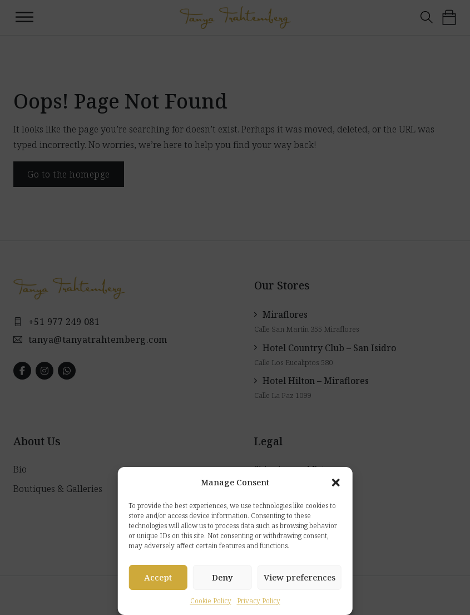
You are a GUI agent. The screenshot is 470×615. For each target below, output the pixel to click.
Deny (222, 577)
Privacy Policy (258, 601)
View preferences (299, 577)
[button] (336, 482)
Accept (158, 577)
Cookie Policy (210, 601)
